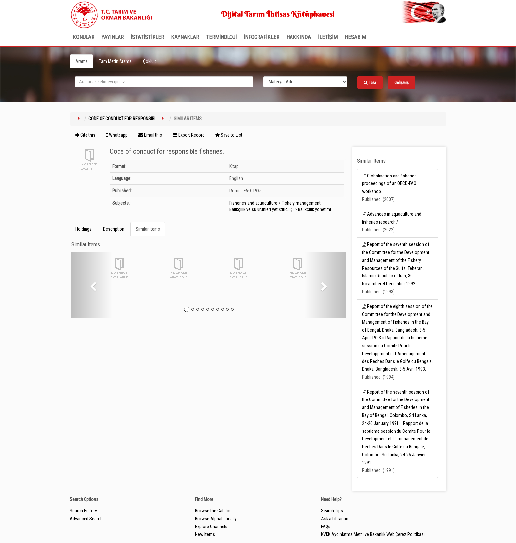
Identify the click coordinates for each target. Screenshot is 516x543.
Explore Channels (211, 526)
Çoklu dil (151, 61)
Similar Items (148, 229)
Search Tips (332, 510)
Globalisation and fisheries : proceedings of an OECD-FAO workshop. (390, 183)
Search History (83, 510)
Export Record (189, 135)
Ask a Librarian (334, 518)
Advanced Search (86, 518)
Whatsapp (117, 135)
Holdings (83, 229)
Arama (81, 61)
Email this (150, 135)
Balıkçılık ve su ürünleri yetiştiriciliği (261, 209)
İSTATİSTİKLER (147, 37)
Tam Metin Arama (115, 61)
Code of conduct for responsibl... (123, 118)
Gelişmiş (401, 82)
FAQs (325, 526)
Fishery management (301, 203)
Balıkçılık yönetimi (314, 209)
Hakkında (298, 37)
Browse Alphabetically (216, 518)
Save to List (228, 135)
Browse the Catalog (213, 510)
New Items (205, 534)
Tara (370, 82)
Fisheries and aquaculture (253, 203)
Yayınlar (112, 37)
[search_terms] (164, 81)
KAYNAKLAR (185, 37)
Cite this (85, 135)
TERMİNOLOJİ (221, 37)
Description (113, 229)
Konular (83, 37)
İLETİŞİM (328, 37)
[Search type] (305, 81)
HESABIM (355, 37)
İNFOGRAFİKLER (261, 37)
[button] (92, 285)
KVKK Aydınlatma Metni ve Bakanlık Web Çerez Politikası (373, 534)
